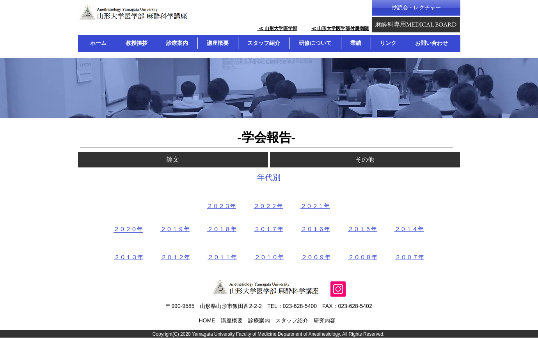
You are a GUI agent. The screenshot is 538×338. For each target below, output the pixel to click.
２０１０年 (269, 257)
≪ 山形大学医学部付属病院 (340, 28)
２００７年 (409, 257)
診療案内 (259, 320)
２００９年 (315, 257)
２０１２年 (175, 257)
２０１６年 (315, 229)
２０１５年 (362, 229)
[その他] (365, 159)
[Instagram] (338, 289)
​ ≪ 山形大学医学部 (277, 28)
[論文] (173, 159)
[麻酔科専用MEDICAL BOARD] (416, 24)
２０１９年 (175, 229)
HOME (207, 320)
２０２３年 (221, 206)
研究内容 (325, 320)
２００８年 (362, 257)
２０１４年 (409, 229)
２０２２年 (268, 206)
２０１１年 (222, 257)
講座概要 (232, 320)
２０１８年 (221, 229)
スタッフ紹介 (291, 320)
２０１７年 (268, 229)
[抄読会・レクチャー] (416, 8)
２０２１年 (315, 206)
